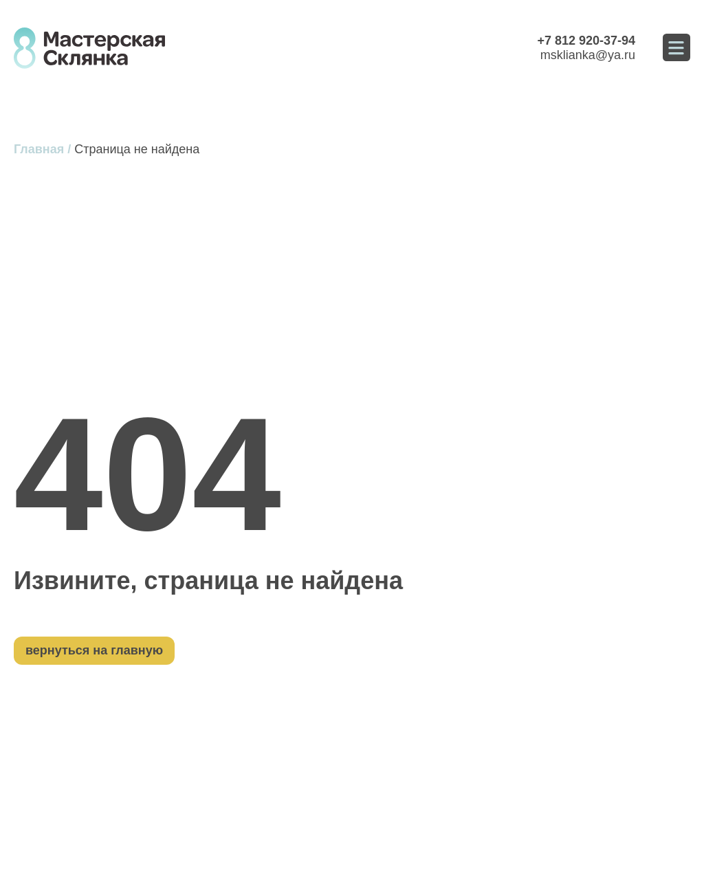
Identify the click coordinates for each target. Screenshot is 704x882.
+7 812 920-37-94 (586, 40)
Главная (39, 149)
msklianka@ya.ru (587, 55)
